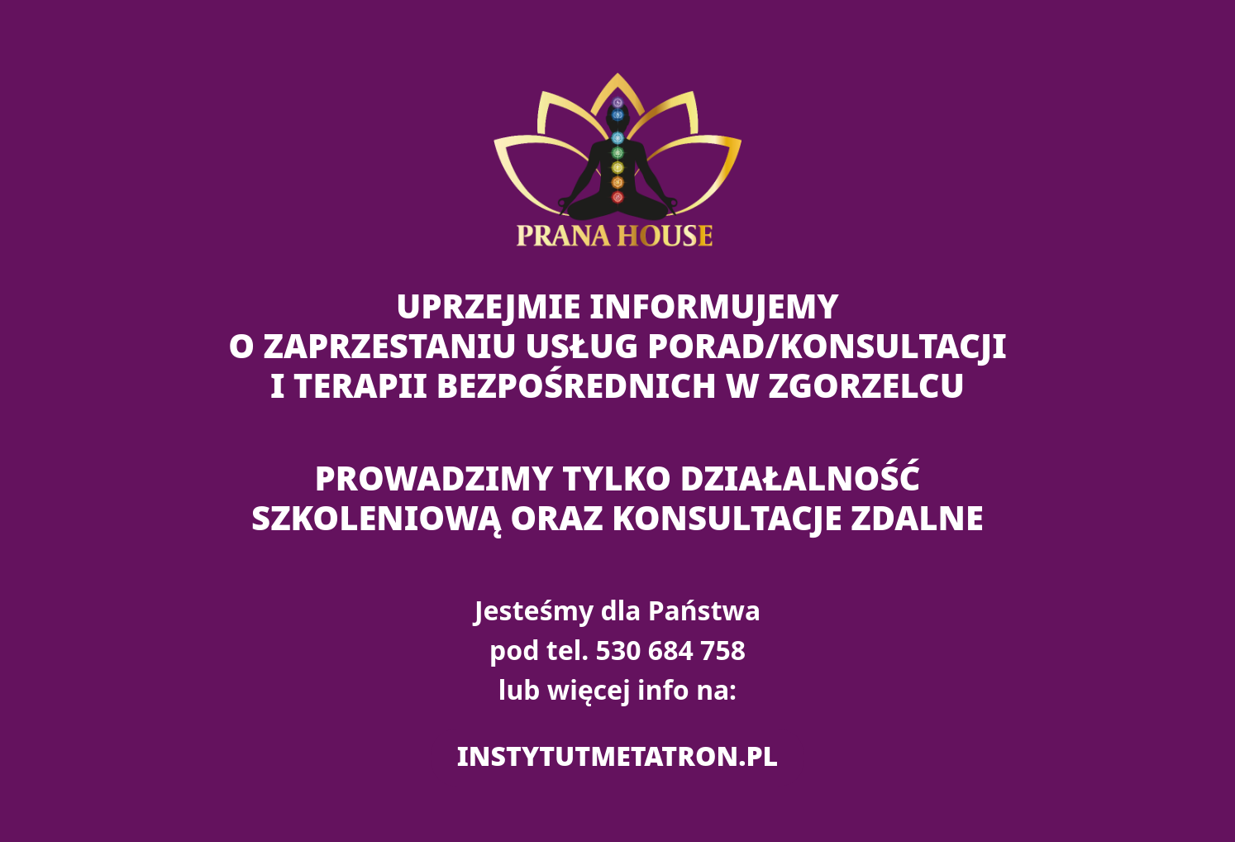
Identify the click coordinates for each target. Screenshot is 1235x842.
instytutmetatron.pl (617, 755)
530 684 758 (671, 649)
